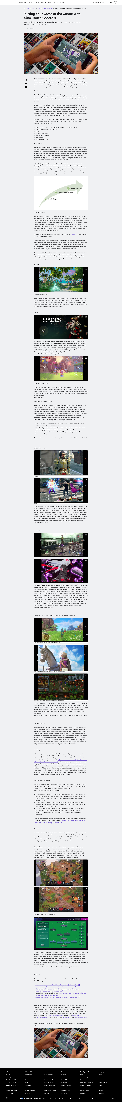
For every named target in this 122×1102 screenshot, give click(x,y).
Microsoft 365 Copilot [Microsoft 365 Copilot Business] (65, 1090)
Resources (43, 2)
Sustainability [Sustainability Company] (101, 1093)
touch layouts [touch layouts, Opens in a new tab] (66, 1017)
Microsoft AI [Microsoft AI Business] (63, 1074)
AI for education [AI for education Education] (47, 1093)
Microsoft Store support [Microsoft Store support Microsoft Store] (30, 1079)
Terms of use (72, 1098)
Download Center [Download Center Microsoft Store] (29, 1077)
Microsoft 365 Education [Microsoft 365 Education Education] (49, 1082)
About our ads (101, 1098)
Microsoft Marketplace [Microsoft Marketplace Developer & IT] (85, 1088)
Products (37, 2)
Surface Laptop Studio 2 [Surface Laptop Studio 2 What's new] (11, 1079)
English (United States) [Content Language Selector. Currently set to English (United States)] (13, 1098)
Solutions (30, 2)
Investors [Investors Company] (100, 1085)
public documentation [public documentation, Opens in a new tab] (54, 1015)
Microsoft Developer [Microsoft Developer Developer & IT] (84, 1077)
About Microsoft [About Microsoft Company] (102, 1077)
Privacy (66, 1098)
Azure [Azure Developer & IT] (81, 1074)
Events (50, 2)
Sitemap (51, 1098)
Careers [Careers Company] (100, 1074)
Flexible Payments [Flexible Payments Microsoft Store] (29, 1093)
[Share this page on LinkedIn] (26, 87)
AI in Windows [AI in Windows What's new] (9, 1088)
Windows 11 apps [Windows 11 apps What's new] (9, 1093)
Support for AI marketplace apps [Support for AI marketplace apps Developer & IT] (87, 1082)
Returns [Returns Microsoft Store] (27, 1082)
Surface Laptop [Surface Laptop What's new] (9, 1077)
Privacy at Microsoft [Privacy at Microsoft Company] (103, 1082)
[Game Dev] (22, 2)
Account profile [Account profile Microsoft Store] (28, 1074)
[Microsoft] (10, 2)
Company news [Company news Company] (102, 1079)
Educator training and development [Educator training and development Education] (51, 1088)
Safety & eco (87, 1098)
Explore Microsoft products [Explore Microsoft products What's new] (11, 1090)
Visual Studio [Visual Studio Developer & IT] (83, 1093)
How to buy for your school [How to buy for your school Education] (49, 1085)
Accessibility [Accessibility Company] (101, 1090)
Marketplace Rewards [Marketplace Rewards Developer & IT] (84, 1090)
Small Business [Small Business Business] (64, 1093)
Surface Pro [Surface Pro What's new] (8, 1074)
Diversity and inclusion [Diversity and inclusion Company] (103, 1088)
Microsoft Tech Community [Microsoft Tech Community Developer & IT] (85, 1085)
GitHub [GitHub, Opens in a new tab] (74, 234)
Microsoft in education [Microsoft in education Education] (48, 1074)
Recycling (94, 1098)
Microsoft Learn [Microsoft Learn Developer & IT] (83, 1079)
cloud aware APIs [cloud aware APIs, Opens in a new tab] (42, 1017)
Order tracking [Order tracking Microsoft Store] (28, 1085)
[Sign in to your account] (113, 2)
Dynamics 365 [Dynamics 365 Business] (64, 1079)
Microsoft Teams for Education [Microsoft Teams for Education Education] (50, 1079)
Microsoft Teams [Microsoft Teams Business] (64, 1088)
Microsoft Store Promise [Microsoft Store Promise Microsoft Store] (30, 1090)
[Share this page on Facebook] (26, 83)
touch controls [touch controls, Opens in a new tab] (76, 1015)
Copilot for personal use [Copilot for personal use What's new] (11, 1085)
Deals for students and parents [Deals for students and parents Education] (50, 1090)
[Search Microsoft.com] (104, 2)
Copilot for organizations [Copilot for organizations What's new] (11, 1082)
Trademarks (80, 1098)
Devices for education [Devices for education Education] (48, 1077)
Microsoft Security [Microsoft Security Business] (64, 1077)
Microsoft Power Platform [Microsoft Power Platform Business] (66, 1085)
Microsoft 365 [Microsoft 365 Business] (64, 1082)
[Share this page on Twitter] (26, 80)
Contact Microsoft (59, 1098)
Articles (56, 2)
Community (62, 2)
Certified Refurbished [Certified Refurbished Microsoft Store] (29, 1088)
